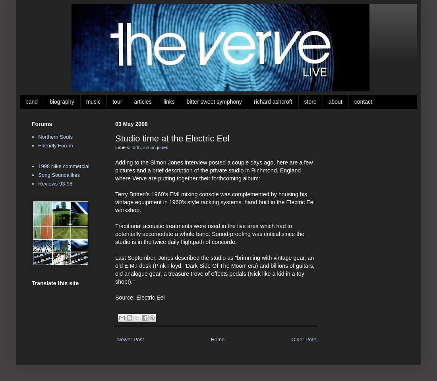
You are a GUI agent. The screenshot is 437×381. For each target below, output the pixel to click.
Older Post (304, 339)
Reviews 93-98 (55, 184)
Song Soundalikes (59, 175)
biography (62, 102)
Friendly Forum (55, 146)
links (169, 102)
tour (117, 102)
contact (363, 102)
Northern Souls (55, 137)
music (93, 102)
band (31, 102)
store (310, 102)
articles (142, 102)
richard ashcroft (273, 102)
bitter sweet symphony (214, 102)
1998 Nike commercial (63, 166)
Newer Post (130, 339)
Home (218, 339)
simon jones (155, 147)
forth (136, 147)
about (335, 102)
